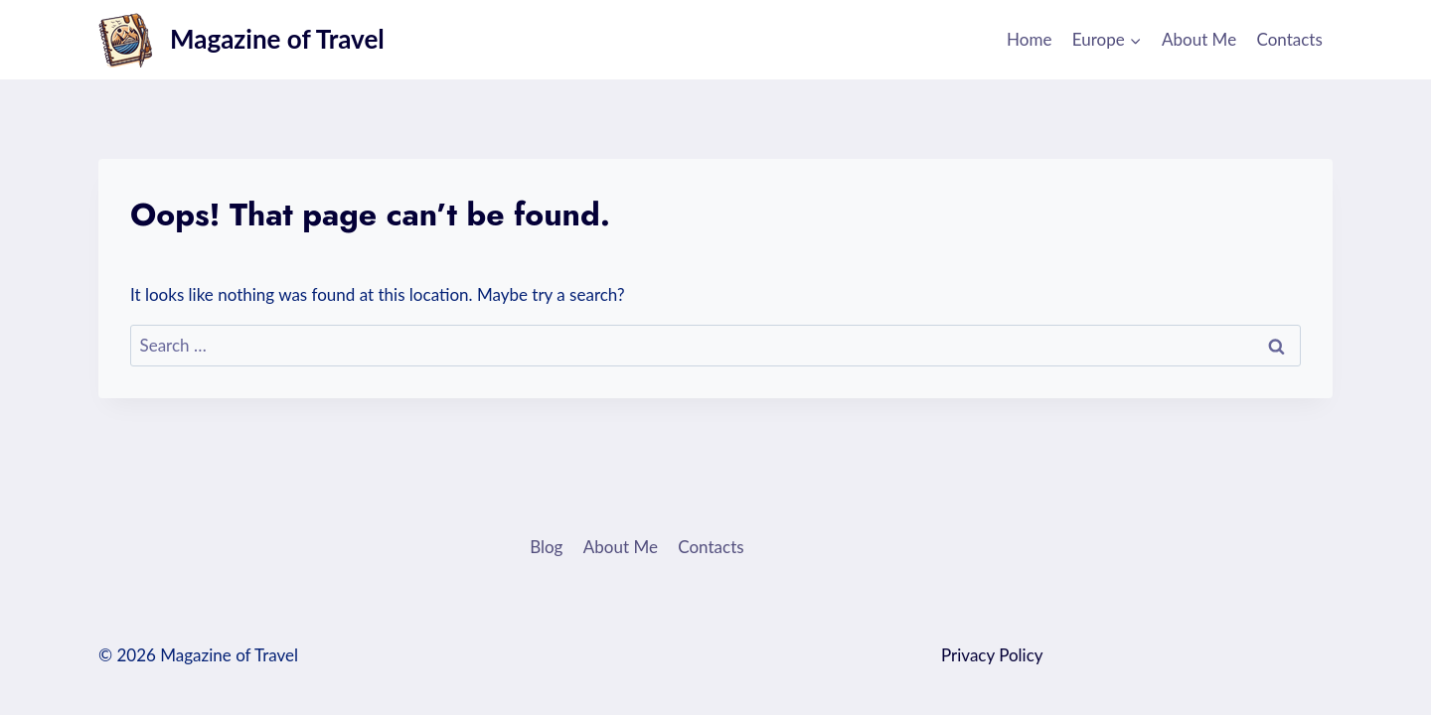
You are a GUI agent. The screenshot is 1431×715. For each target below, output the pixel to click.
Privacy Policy (992, 654)
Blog (546, 546)
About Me (1199, 39)
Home (1029, 39)
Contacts (1290, 39)
